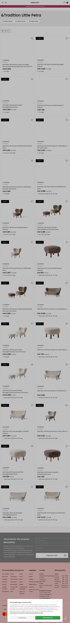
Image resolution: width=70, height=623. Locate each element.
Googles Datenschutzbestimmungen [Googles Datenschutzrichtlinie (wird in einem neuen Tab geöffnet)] (33, 613)
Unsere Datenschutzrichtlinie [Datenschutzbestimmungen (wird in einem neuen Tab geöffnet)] (17, 613)
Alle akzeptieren (48, 618)
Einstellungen (22, 618)
